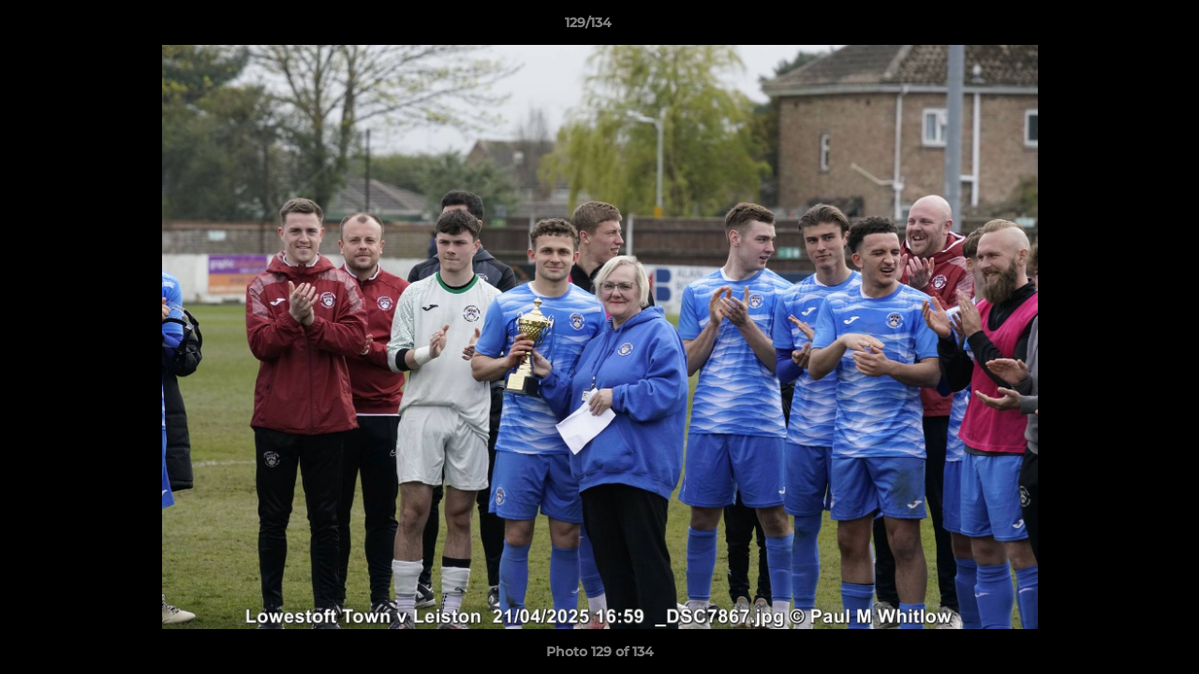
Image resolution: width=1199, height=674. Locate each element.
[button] (1120, 27)
